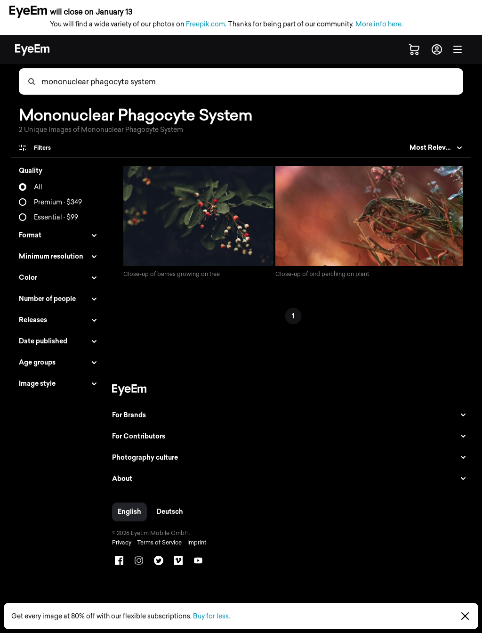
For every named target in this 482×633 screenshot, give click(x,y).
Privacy (119, 543)
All (38, 187)
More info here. (379, 24)
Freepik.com (205, 24)
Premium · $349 (58, 202)
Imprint (194, 543)
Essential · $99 (56, 217)
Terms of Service (156, 543)
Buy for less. (211, 616)
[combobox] (251, 81)
